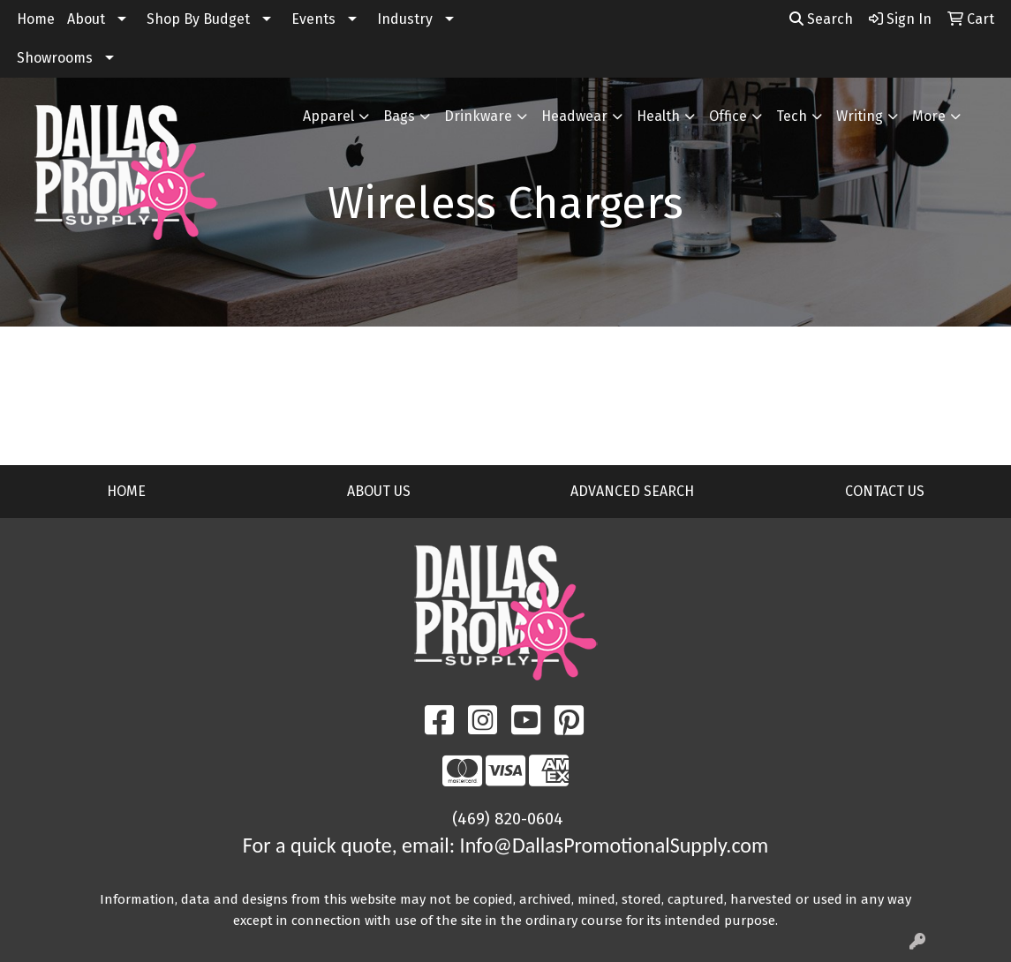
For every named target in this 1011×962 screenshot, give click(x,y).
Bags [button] (399, 116)
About (86, 19)
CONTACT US (884, 491)
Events (313, 19)
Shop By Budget (198, 19)
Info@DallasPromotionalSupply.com (614, 845)
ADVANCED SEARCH (632, 491)
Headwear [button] (574, 116)
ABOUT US (379, 491)
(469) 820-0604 (507, 819)
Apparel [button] (328, 116)
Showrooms (55, 57)
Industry (405, 19)
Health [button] (658, 116)
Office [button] (728, 116)
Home (36, 19)
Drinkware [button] (478, 116)
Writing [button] (859, 116)
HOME (126, 491)
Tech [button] (791, 116)
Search (821, 19)
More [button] (929, 116)
